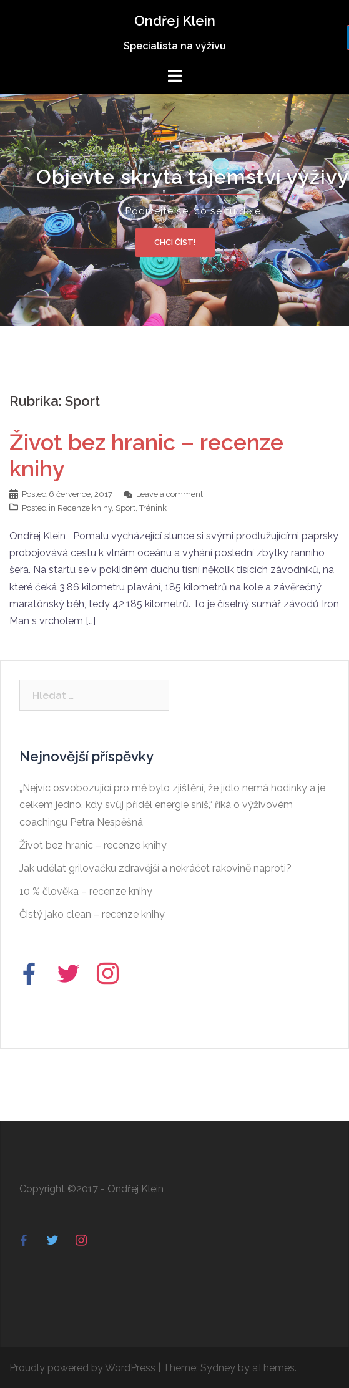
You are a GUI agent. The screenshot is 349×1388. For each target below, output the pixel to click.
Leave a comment (169, 494)
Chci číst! (174, 241)
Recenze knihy (84, 508)
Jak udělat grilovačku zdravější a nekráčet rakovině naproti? (155, 868)
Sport (125, 508)
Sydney (217, 1368)
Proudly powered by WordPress (82, 1368)
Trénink (153, 508)
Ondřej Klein (174, 20)
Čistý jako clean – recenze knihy (92, 914)
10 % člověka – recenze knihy (85, 891)
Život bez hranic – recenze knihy (93, 845)
